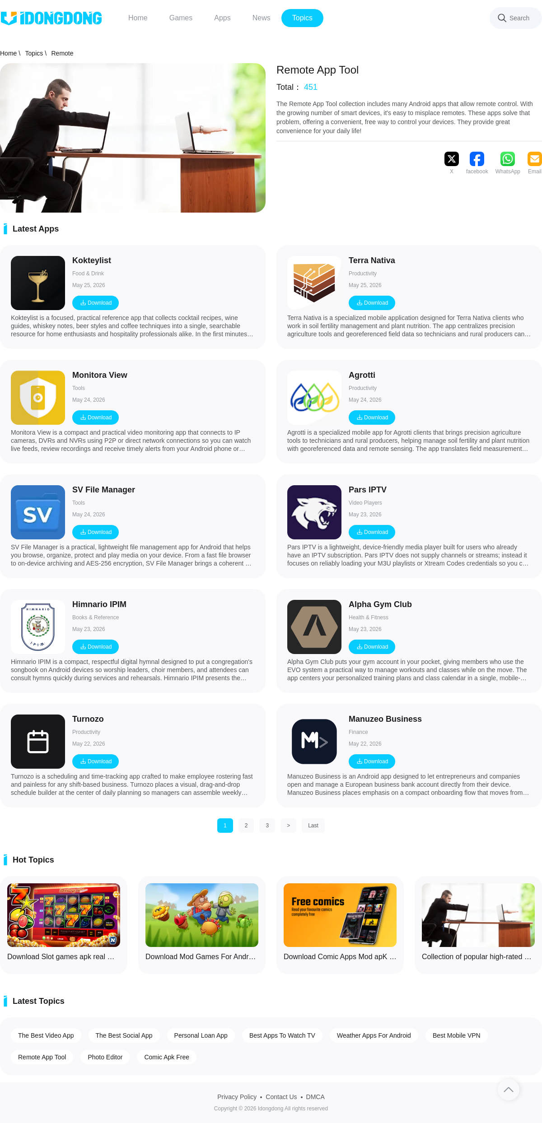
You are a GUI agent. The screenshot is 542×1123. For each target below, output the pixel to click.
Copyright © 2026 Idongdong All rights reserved (271, 1108)
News (261, 18)
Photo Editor (105, 1057)
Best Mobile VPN (457, 1035)
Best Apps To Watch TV (282, 1035)
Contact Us (281, 1096)
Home (138, 18)
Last (313, 825)
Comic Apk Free (166, 1057)
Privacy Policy (237, 1096)
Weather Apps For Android (374, 1035)
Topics (302, 18)
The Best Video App (46, 1035)
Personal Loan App (201, 1035)
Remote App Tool (42, 1057)
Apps (222, 18)
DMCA (315, 1096)
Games (181, 18)
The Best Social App (124, 1035)
